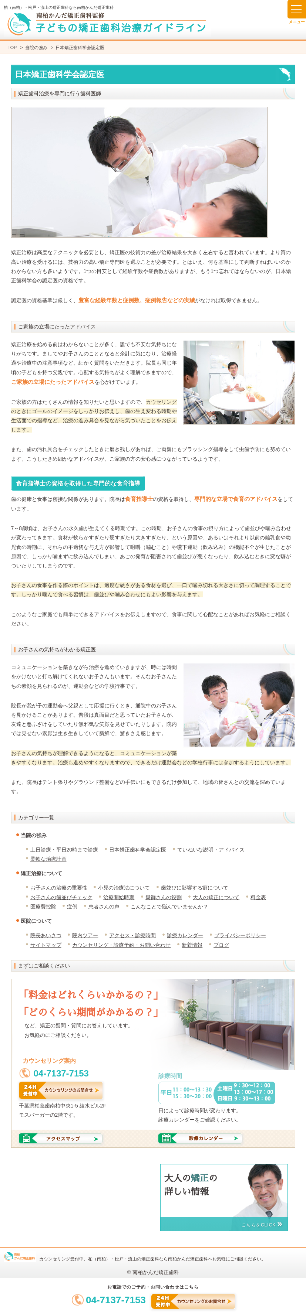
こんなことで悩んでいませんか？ (169, 906)
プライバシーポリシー (240, 935)
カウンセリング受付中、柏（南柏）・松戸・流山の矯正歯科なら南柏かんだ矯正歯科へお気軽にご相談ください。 (152, 1259)
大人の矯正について (216, 897)
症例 (72, 906)
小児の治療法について (124, 888)
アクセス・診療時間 (132, 935)
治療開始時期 (118, 897)
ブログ (221, 945)
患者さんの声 (104, 906)
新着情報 (192, 945)
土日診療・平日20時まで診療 (64, 850)
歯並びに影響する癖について (194, 888)
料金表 (258, 897)
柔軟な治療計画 (48, 859)
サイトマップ (45, 945)
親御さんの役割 (163, 897)
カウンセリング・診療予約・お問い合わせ (121, 945)
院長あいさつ (45, 935)
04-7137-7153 (116, 1300)
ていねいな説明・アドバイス (211, 850)
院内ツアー (85, 935)
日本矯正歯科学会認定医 (137, 850)
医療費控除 (43, 906)
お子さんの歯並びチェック (61, 897)
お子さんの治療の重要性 (58, 888)
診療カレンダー (185, 935)
